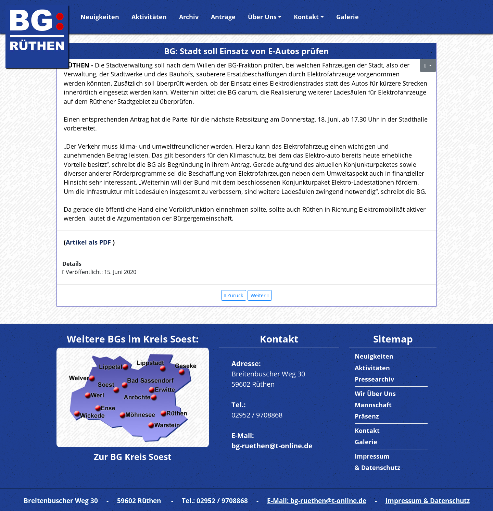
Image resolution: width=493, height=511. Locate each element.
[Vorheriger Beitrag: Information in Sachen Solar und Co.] (233, 295)
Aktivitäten (149, 17)
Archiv (189, 17)
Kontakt (306, 17)
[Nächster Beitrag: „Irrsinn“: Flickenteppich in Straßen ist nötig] (260, 295)
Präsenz (367, 416)
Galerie (347, 17)
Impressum (372, 456)
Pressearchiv (374, 379)
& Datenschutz (377, 467)
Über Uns (262, 17)
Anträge (223, 17)
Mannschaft (373, 405)
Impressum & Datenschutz (427, 500)
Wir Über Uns (375, 393)
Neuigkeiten (99, 17)
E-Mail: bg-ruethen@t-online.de (316, 500)
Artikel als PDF (89, 242)
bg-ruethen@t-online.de (272, 445)
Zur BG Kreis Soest (133, 456)
